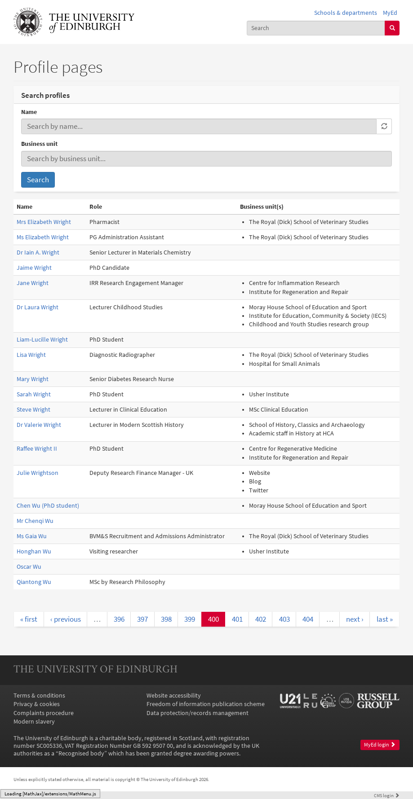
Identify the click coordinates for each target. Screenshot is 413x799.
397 (142, 619)
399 (189, 619)
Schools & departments (345, 13)
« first (28, 619)
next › (355, 619)
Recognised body (81, 753)
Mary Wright (33, 379)
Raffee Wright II (37, 448)
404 (307, 619)
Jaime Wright (34, 268)
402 (260, 619)
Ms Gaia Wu (32, 536)
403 (284, 619)
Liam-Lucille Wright (42, 339)
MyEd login (379, 745)
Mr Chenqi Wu (35, 521)
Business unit (39, 144)
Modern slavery (34, 721)
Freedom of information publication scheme (206, 704)
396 (119, 619)
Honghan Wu (34, 551)
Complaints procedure (43, 713)
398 (166, 619)
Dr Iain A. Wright (38, 252)
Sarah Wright (34, 394)
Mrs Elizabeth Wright (44, 222)
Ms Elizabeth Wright (43, 237)
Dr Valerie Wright (39, 425)
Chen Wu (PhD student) (48, 505)
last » (385, 619)
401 (237, 619)
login (387, 795)
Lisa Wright (31, 355)
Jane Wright (33, 283)
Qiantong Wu (34, 582)
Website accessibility (174, 695)
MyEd (390, 13)
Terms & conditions (39, 695)
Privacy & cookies (36, 704)
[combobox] (316, 28)
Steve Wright (33, 409)
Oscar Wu (29, 567)
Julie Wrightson (37, 473)
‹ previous (65, 619)
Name (29, 112)
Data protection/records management (198, 713)
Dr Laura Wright (37, 307)
